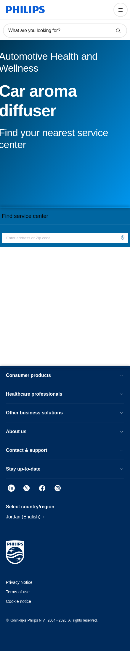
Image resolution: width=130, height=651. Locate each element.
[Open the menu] (120, 10)
